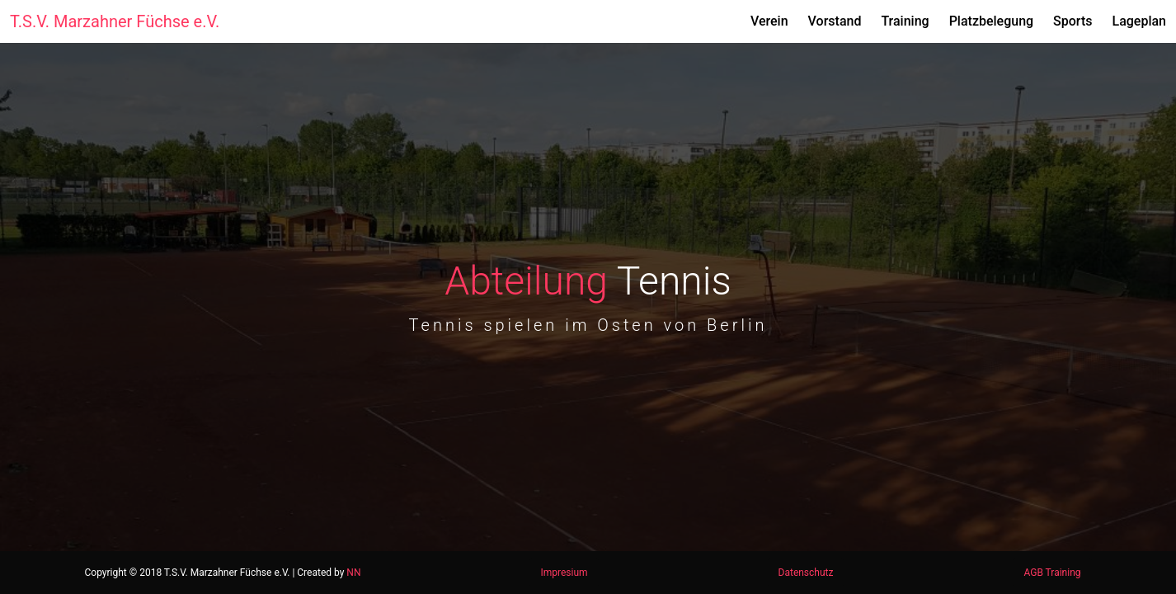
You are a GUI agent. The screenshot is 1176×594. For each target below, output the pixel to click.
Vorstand (835, 21)
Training (905, 21)
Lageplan (1139, 21)
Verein (769, 21)
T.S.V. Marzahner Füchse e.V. (114, 21)
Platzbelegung (991, 21)
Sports (1072, 21)
